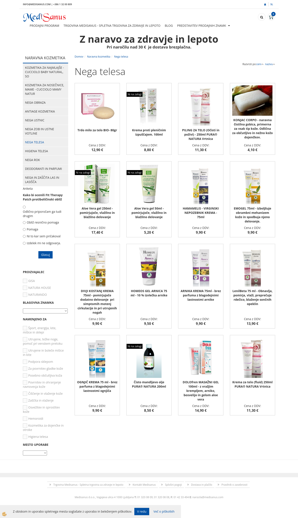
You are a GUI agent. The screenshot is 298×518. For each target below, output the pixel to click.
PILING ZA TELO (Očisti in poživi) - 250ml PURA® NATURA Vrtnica (201, 134)
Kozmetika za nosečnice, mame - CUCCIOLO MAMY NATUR (44, 89)
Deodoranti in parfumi (43, 169)
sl (271, 4)
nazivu (270, 64)
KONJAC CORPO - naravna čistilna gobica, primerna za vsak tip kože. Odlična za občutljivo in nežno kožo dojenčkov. (252, 128)
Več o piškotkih (164, 511)
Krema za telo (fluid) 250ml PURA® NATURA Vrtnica (252, 384)
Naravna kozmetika (98, 56)
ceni (260, 64)
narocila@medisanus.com (207, 497)
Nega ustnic (34, 120)
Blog (169, 25)
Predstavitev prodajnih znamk (201, 25)
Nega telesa (34, 142)
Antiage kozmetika (40, 111)
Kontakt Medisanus (144, 485)
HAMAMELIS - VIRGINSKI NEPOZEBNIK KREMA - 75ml (201, 212)
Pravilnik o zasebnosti (234, 485)
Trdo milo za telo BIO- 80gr (97, 130)
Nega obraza (35, 102)
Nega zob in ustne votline (39, 131)
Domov (79, 56)
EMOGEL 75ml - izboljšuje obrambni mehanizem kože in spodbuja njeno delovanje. (252, 214)
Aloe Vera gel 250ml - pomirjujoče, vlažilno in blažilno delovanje (97, 212)
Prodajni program (44, 25)
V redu (141, 511)
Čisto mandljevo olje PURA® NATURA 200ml (149, 384)
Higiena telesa (36, 151)
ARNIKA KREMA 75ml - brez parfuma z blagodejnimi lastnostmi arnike (201, 295)
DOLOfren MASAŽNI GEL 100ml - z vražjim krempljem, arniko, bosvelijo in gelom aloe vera (201, 390)
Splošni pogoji (173, 485)
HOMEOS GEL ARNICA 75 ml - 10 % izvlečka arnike (149, 293)
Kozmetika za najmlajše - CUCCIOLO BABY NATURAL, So (44, 72)
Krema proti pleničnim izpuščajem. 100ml (149, 132)
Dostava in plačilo (201, 485)
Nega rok (32, 160)
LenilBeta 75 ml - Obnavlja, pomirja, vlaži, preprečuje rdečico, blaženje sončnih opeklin (252, 297)
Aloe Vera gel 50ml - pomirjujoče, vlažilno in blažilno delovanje (149, 212)
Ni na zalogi (134, 94)
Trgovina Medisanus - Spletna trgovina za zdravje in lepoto (112, 25)
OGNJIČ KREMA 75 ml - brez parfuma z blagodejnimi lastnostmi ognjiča (97, 386)
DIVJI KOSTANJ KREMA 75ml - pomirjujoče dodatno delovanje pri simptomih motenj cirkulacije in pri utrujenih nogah (97, 302)
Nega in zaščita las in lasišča (42, 179)
